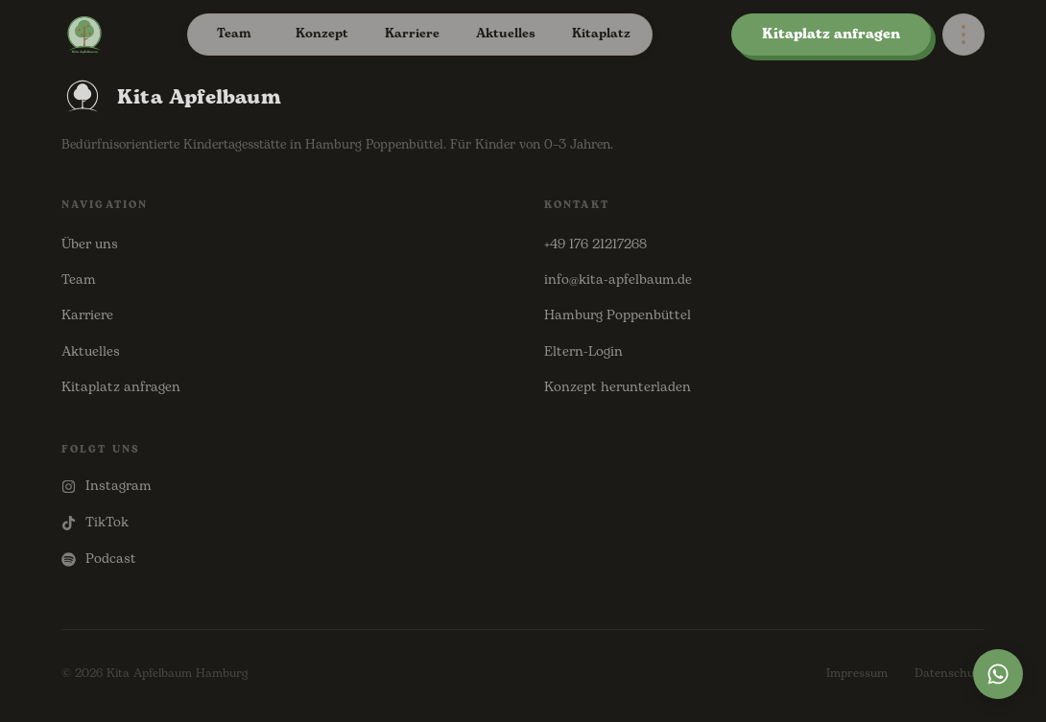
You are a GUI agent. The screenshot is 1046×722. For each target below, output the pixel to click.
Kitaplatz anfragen (831, 34)
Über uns (89, 244)
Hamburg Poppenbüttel (617, 315)
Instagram (106, 486)
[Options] (963, 34)
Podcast (98, 558)
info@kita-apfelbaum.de (618, 279)
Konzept (322, 33)
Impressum (857, 673)
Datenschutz (950, 673)
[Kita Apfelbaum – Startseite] (84, 35)
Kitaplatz (601, 33)
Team (234, 33)
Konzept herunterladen (617, 387)
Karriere (412, 33)
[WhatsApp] (998, 674)
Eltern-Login (583, 351)
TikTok (95, 522)
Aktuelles (505, 33)
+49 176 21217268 (595, 244)
